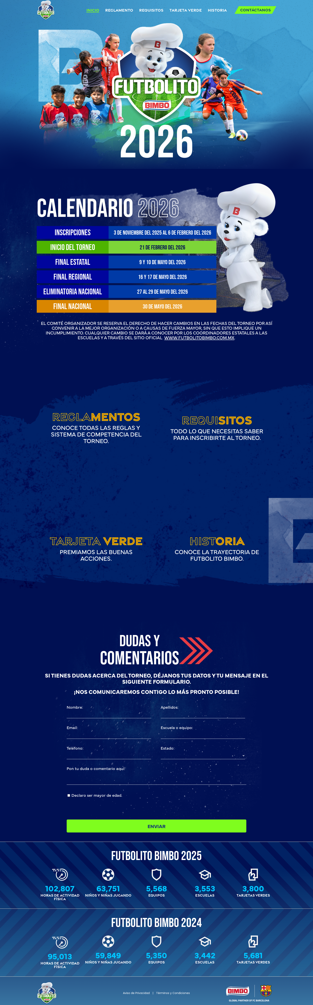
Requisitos (151, 9)
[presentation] (191, 800)
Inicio (92, 9)
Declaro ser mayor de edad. (96, 795)
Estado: (167, 748)
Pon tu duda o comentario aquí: (96, 768)
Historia (217, 9)
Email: (72, 727)
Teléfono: (75, 748)
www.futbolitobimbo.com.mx (199, 337)
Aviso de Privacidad (136, 993)
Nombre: (75, 707)
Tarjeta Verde (185, 9)
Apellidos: (169, 707)
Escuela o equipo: (177, 727)
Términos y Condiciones (173, 993)
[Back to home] (46, 10)
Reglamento (119, 9)
